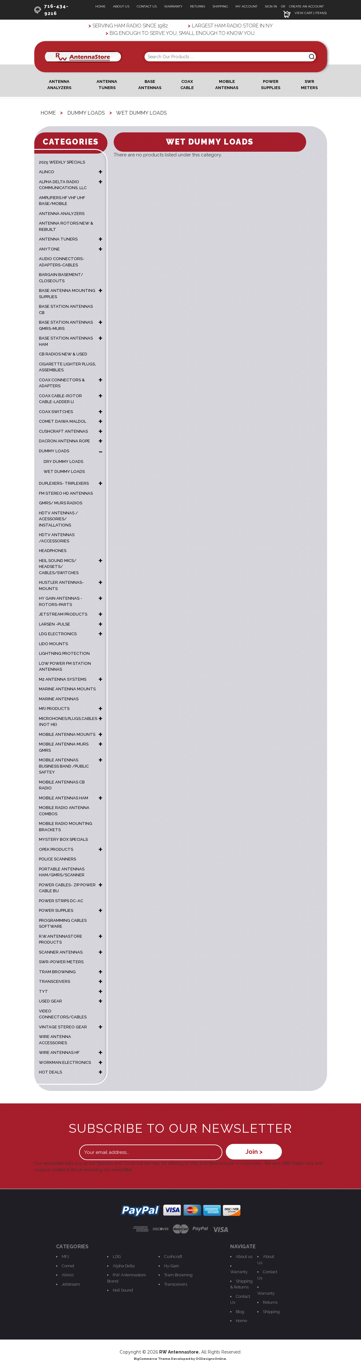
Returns (197, 6)
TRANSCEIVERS (54, 981)
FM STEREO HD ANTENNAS (66, 493)
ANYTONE (49, 249)
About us (244, 1256)
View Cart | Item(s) (305, 13)
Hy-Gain (171, 1266)
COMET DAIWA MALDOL (62, 421)
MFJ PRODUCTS (54, 708)
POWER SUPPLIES (56, 910)
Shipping (220, 6)
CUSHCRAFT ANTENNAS (63, 431)
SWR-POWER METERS (61, 961)
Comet (68, 1266)
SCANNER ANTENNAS (61, 952)
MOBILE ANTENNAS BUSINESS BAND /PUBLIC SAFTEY (64, 766)
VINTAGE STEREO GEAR (63, 1027)
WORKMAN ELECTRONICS (65, 1062)
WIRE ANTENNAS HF (59, 1052)
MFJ (65, 1256)
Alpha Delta (124, 1266)
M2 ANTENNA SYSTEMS (62, 679)
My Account (246, 6)
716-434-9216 (51, 9)
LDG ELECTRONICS (58, 633)
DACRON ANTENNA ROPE (64, 441)
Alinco (68, 1275)
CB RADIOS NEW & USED (63, 354)
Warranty (173, 6)
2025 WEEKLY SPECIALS (62, 162)
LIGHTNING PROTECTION (64, 653)
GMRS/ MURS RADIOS (60, 503)
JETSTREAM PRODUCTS (63, 614)
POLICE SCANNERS (57, 859)
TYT (43, 991)
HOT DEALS (50, 1072)
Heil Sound (123, 1290)
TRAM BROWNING (57, 971)
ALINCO (46, 171)
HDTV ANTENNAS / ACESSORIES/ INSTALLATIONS (58, 519)
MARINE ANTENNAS (58, 699)
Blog (240, 1311)
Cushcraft (173, 1256)
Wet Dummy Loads (64, 471)
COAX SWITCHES (56, 411)
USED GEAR (50, 1001)
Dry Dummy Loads (63, 461)
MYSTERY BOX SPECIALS (63, 839)
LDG (117, 1256)
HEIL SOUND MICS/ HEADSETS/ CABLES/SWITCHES (58, 566)
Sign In (271, 6)
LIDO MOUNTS (53, 643)
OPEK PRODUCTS (56, 849)
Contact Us (147, 6)
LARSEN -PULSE (54, 624)
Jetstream (71, 1284)
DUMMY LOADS (54, 451)
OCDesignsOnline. (211, 1358)
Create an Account (306, 6)
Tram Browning (178, 1275)
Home (100, 6)
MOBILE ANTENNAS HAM (63, 798)
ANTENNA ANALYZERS (61, 213)
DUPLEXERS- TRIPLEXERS (64, 483)
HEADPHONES (52, 550)
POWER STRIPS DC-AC (61, 900)
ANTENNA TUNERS (58, 239)
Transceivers (175, 1284)
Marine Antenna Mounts (67, 689)
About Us (121, 6)
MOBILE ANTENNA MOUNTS (67, 734)
